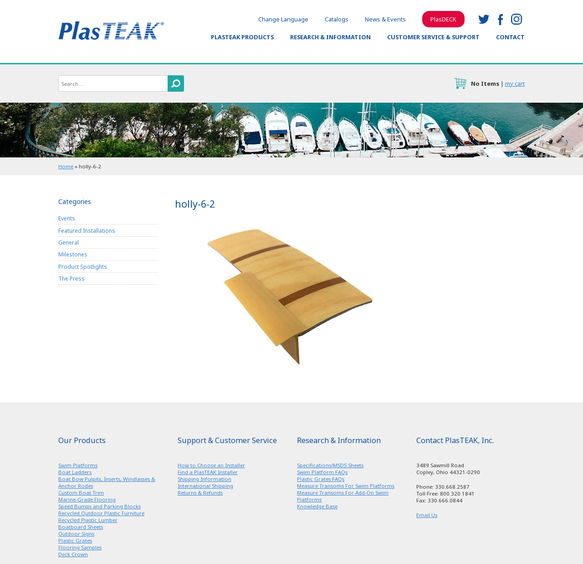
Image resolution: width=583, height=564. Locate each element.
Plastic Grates (75, 540)
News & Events (385, 19)
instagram (516, 19)
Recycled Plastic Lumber (88, 520)
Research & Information (330, 37)
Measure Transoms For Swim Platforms (345, 485)
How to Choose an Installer (211, 465)
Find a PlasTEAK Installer (208, 472)
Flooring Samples (80, 547)
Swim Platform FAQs (322, 472)
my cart (515, 83)
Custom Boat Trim (81, 492)
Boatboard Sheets (80, 526)
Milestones (72, 254)
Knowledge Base (317, 506)
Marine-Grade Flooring (87, 499)
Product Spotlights (82, 267)
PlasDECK (443, 19)
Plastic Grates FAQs (320, 478)
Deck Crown (73, 554)
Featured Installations (86, 231)
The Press (71, 278)
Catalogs (336, 19)
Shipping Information (204, 478)
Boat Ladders (75, 472)
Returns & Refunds (200, 492)
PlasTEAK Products (242, 37)
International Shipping (205, 485)
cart (460, 83)
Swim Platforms (77, 465)
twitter (484, 19)
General (68, 242)
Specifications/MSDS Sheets (330, 465)
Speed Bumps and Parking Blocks (99, 506)
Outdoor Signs (76, 533)
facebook (500, 19)
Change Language (283, 19)
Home (65, 166)
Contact (510, 37)
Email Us (426, 515)
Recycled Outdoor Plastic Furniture (101, 513)
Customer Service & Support (433, 37)
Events (66, 218)
